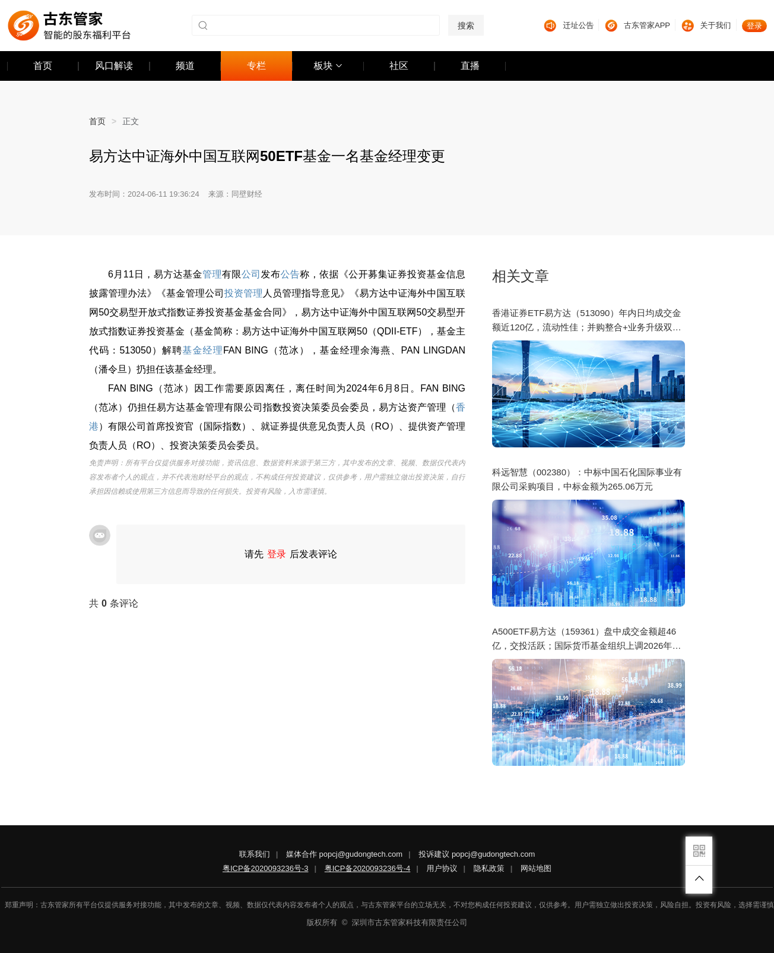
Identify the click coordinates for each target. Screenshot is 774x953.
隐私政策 (489, 868)
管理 (212, 274)
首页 (105, 121)
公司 (251, 274)
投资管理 (243, 293)
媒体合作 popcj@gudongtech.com (344, 854)
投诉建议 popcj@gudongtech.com (476, 854)
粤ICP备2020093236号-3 (266, 868)
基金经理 (202, 350)
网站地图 (536, 868)
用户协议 (442, 868)
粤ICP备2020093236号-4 (368, 868)
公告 (290, 274)
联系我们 (254, 854)
